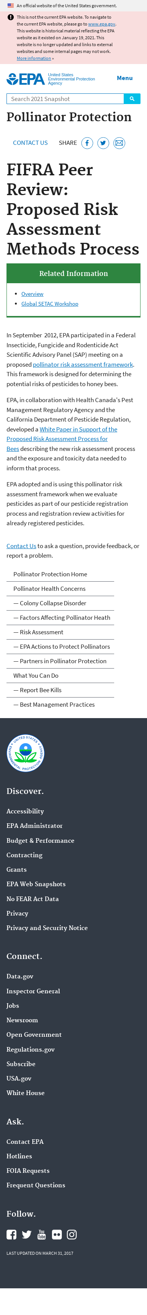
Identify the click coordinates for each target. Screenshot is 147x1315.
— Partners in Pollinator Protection (60, 661)
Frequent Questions (35, 1185)
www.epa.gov (101, 24)
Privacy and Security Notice (47, 928)
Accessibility (25, 811)
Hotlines (19, 1156)
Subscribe (21, 1064)
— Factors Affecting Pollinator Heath (61, 617)
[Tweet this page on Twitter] (103, 143)
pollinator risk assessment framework (83, 364)
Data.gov (19, 976)
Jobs (12, 1006)
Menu (125, 78)
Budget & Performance (40, 841)
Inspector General (33, 991)
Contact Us (30, 142)
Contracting (24, 855)
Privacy (17, 914)
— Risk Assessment (38, 632)
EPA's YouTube (42, 1235)
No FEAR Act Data (32, 899)
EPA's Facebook (11, 1235)
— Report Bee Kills (37, 690)
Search (132, 98)
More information (34, 58)
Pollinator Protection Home (50, 574)
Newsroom (22, 1020)
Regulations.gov (30, 1050)
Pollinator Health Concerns (49, 588)
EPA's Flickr (57, 1235)
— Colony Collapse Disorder (49, 603)
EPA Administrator (34, 826)
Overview (32, 293)
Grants (16, 870)
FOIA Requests (28, 1171)
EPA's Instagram (72, 1235)
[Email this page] (119, 143)
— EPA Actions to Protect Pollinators (61, 646)
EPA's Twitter (27, 1235)
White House (25, 1093)
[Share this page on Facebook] (87, 143)
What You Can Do (35, 675)
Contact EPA (25, 1142)
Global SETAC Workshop (49, 303)
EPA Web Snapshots (36, 884)
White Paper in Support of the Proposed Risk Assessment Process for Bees (61, 439)
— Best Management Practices (54, 704)
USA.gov (18, 1079)
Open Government (34, 1035)
